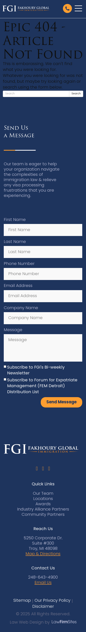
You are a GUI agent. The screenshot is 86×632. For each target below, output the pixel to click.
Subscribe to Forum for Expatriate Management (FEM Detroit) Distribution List (42, 386)
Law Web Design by (30, 622)
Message (13, 330)
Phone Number (19, 264)
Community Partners (43, 515)
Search (76, 93)
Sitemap (22, 601)
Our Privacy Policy (52, 601)
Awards (43, 504)
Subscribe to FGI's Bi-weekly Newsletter (36, 370)
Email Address (18, 286)
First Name (15, 220)
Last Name (15, 242)
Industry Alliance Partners (43, 509)
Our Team (43, 494)
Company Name (21, 308)
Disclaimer (43, 607)
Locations (43, 499)
